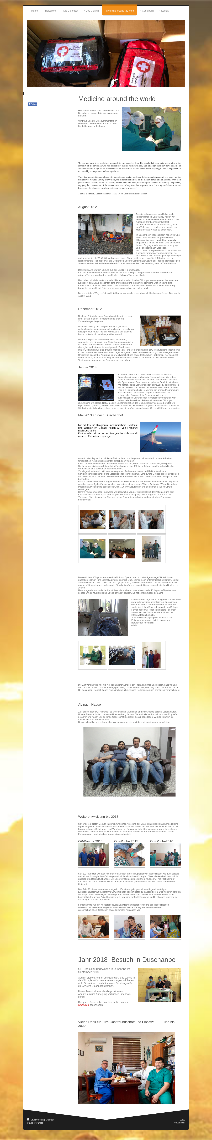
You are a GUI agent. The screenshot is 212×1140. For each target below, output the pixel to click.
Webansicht (179, 1122)
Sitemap (49, 1119)
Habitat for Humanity (166, 240)
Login (182, 1119)
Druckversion (35, 1119)
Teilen (32, 104)
